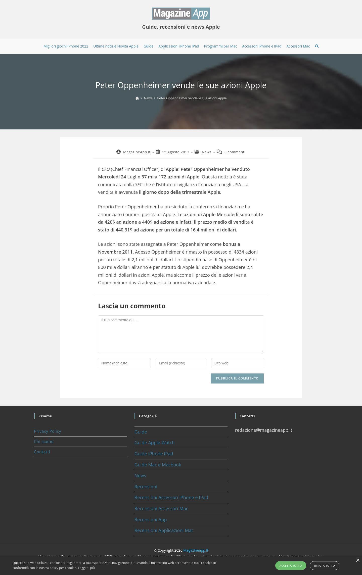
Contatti (42, 452)
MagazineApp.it (137, 152)
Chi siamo (44, 441)
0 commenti (235, 152)
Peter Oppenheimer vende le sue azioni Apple (192, 98)
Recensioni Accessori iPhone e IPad (171, 497)
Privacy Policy (47, 431)
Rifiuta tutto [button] (324, 565)
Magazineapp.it (195, 550)
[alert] (181, 565)
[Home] (137, 98)
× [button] (357, 560)
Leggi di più (86, 568)
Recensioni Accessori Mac (161, 508)
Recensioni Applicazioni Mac (164, 530)
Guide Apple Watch (154, 443)
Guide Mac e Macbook (157, 465)
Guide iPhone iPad (153, 454)
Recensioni (145, 487)
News (206, 152)
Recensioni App (150, 519)
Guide (140, 432)
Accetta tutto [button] (291, 565)
